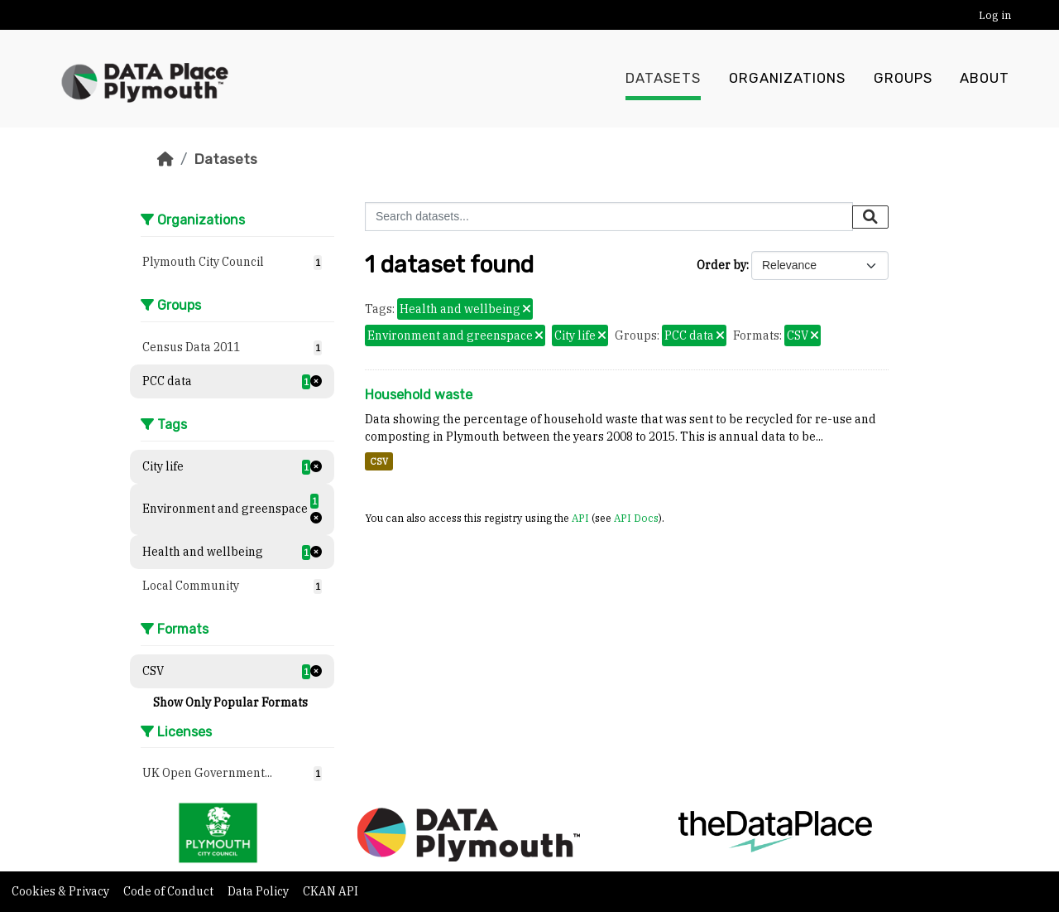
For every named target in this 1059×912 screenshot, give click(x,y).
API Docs (636, 517)
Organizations (787, 78)
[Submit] (870, 217)
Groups (903, 78)
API (580, 517)
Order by (721, 265)
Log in (995, 15)
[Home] (165, 159)
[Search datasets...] (609, 216)
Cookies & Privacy (62, 891)
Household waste (418, 395)
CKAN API (330, 891)
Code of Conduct (169, 891)
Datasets (663, 78)
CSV (379, 461)
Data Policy (259, 891)
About (984, 78)
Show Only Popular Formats (230, 702)
